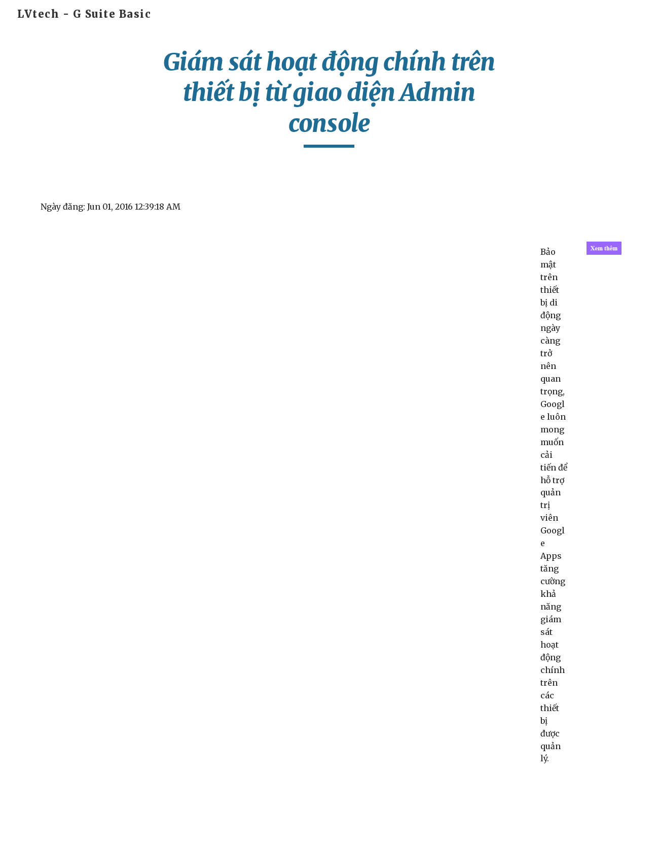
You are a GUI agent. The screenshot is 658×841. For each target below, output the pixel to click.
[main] (329, 97)
